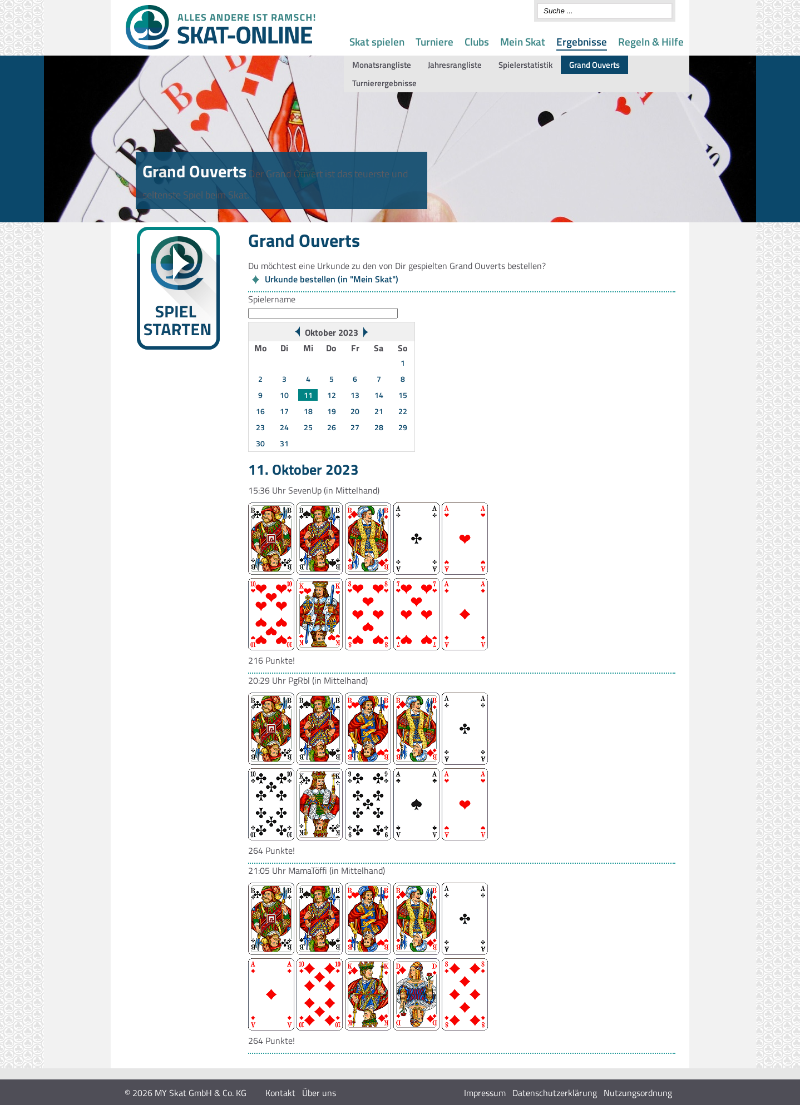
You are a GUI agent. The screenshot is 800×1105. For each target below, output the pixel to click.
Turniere (434, 41)
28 (378, 427)
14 (378, 395)
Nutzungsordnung (638, 1092)
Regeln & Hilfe (651, 41)
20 (354, 411)
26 (331, 427)
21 (378, 411)
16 (260, 411)
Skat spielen (376, 41)
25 (308, 427)
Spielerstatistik (525, 64)
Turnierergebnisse (384, 83)
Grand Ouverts (594, 64)
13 (354, 395)
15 (402, 395)
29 (402, 427)
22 (402, 411)
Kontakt (280, 1092)
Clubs (477, 41)
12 (331, 395)
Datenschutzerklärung (554, 1092)
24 (284, 427)
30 (260, 443)
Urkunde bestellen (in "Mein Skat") (331, 279)
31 (284, 443)
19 (331, 411)
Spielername (271, 299)
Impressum (485, 1092)
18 (308, 411)
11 (308, 395)
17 (284, 411)
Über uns (319, 1092)
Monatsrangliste (381, 64)
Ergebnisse (581, 41)
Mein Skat (522, 41)
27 (354, 427)
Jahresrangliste (455, 64)
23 (260, 427)
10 (284, 395)
